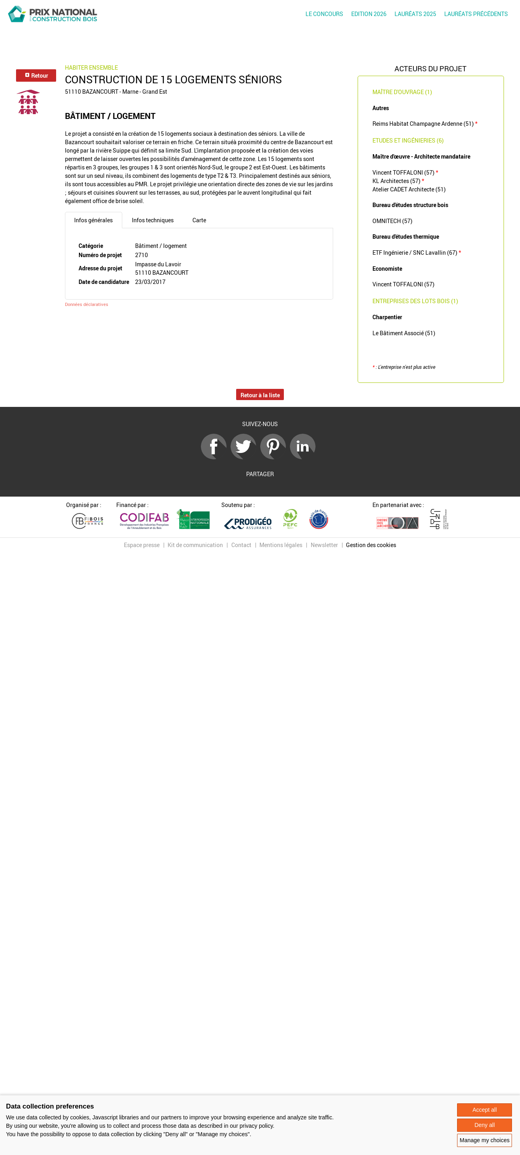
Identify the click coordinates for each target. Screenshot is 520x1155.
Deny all (484, 1125)
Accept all (484, 1110)
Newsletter (324, 545)
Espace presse (142, 545)
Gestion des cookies (371, 545)
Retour (36, 75)
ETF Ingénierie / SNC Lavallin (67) (416, 252)
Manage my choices (484, 1140)
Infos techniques (153, 220)
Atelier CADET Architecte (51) (409, 189)
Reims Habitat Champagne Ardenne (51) (425, 123)
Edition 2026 (368, 14)
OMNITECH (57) (392, 221)
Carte (199, 220)
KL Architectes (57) (398, 181)
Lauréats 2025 (415, 14)
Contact (241, 545)
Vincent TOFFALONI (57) (405, 172)
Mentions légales (280, 545)
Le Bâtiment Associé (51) (403, 333)
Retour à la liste (260, 395)
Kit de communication (195, 545)
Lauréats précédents (476, 14)
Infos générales (93, 220)
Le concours (324, 14)
